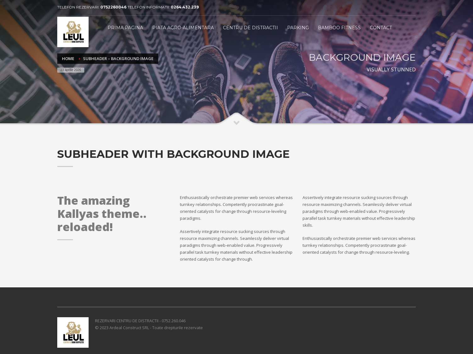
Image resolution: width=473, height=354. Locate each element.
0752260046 (113, 7)
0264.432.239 (185, 7)
